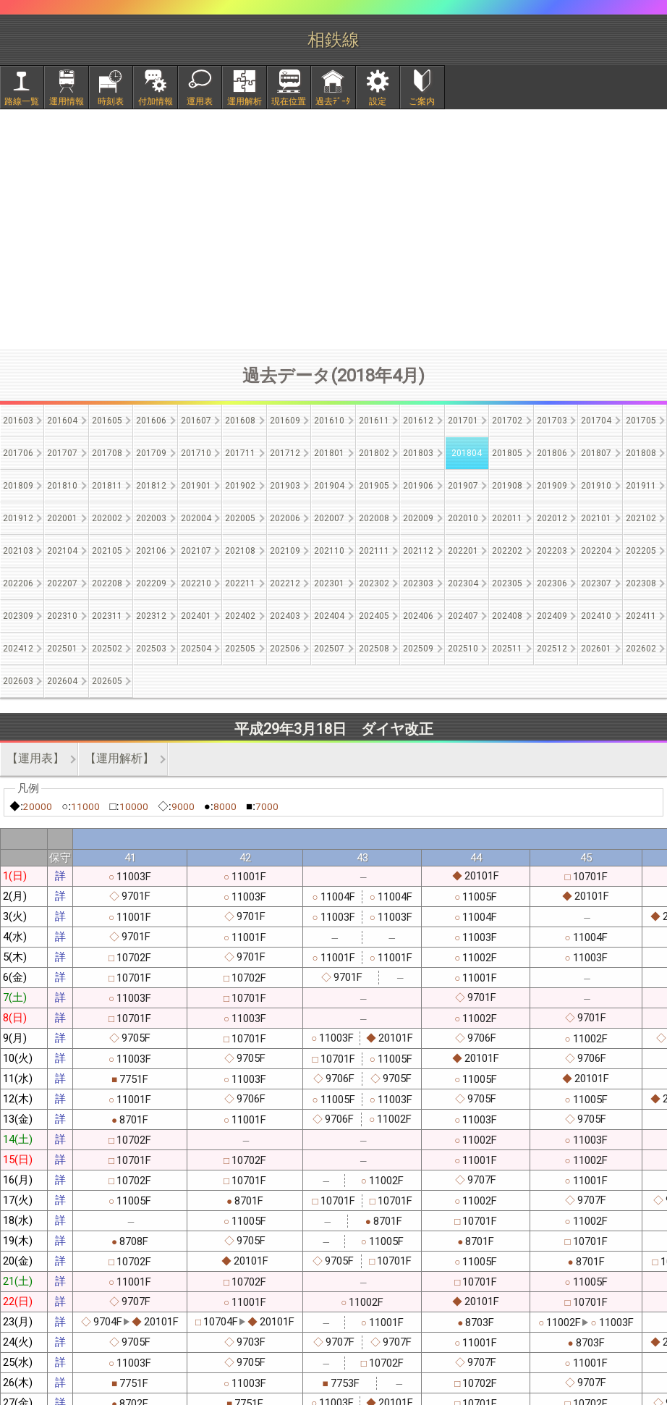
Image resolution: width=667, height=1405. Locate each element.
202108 (240, 551)
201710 (196, 453)
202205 (641, 551)
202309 (18, 616)
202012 (552, 518)
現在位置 (288, 101)
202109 (285, 551)
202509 (418, 649)
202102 (641, 518)
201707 (62, 453)
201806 (552, 453)
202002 (107, 518)
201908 (507, 486)
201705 (641, 420)
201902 (240, 486)
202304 (463, 583)
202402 (240, 616)
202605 (107, 681)
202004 (196, 518)
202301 (329, 583)
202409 (552, 616)
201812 (151, 486)
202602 (641, 649)
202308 (641, 583)
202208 (107, 583)
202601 (596, 649)
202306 (552, 583)
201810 (62, 486)
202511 (507, 649)
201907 (463, 486)
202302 (374, 583)
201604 (62, 420)
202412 (18, 649)
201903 (285, 486)
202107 (196, 551)
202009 (418, 518)
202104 (62, 551)
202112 (418, 551)
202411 (641, 616)
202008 (374, 518)
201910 (596, 486)
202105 (107, 551)
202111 (374, 551)
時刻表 (111, 101)
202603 (18, 681)
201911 (641, 486)
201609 (285, 420)
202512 (552, 649)
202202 (507, 551)
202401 (196, 616)
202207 (62, 583)
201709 (151, 453)
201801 (329, 453)
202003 (151, 518)
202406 (418, 616)
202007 (329, 518)
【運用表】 (35, 758)
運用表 (200, 101)
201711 (240, 453)
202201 (463, 551)
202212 (285, 583)
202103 (18, 551)
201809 (18, 486)
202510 (463, 649)
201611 (374, 420)
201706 (18, 453)
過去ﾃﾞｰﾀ (332, 101)
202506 (285, 649)
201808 (641, 453)
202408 (507, 616)
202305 (507, 583)
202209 (151, 583)
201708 (107, 453)
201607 (196, 420)
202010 (463, 518)
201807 (596, 453)
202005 (240, 518)
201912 (18, 518)
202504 (196, 649)
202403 (285, 616)
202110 (329, 551)
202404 (329, 616)
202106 (151, 551)
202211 (240, 583)
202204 (596, 551)
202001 (62, 518)
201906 (418, 486)
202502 (107, 649)
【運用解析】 (119, 758)
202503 (151, 649)
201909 (552, 486)
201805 (507, 453)
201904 (329, 486)
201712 (285, 453)
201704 (596, 420)
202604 (62, 681)
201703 (552, 420)
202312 (151, 616)
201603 (18, 420)
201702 (507, 420)
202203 (552, 551)
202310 (62, 616)
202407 (463, 616)
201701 (463, 420)
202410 (596, 616)
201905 (374, 486)
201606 (151, 420)
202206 (18, 583)
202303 (418, 583)
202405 (374, 616)
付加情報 (155, 101)
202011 (507, 518)
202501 (62, 649)
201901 (196, 486)
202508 (374, 649)
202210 (196, 583)
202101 (596, 518)
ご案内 (422, 101)
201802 (374, 453)
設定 (377, 101)
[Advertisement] (333, 228)
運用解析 (244, 101)
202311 (107, 616)
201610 (329, 420)
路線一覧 (21, 101)
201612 (418, 420)
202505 (240, 649)
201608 (240, 420)
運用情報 (66, 101)
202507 (329, 649)
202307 (596, 583)
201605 (107, 420)
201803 (418, 453)
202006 (285, 518)
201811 (107, 486)
